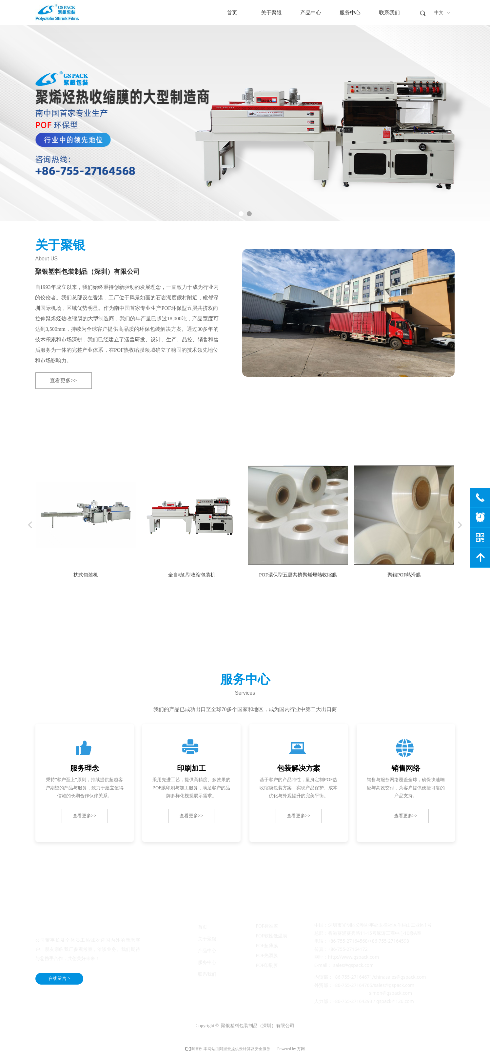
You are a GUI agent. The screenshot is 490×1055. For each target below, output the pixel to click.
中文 (438, 12)
